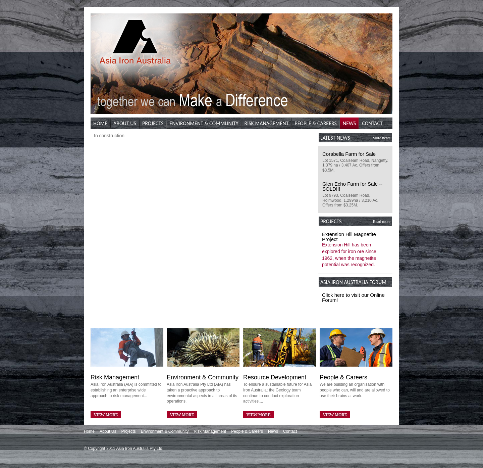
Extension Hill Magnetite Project (349, 236)
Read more (381, 221)
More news (381, 138)
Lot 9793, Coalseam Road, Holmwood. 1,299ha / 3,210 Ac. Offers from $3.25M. (350, 200)
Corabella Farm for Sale (349, 154)
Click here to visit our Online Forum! (353, 297)
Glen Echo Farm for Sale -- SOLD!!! (352, 186)
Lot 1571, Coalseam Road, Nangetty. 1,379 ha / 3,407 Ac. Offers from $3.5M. (355, 165)
